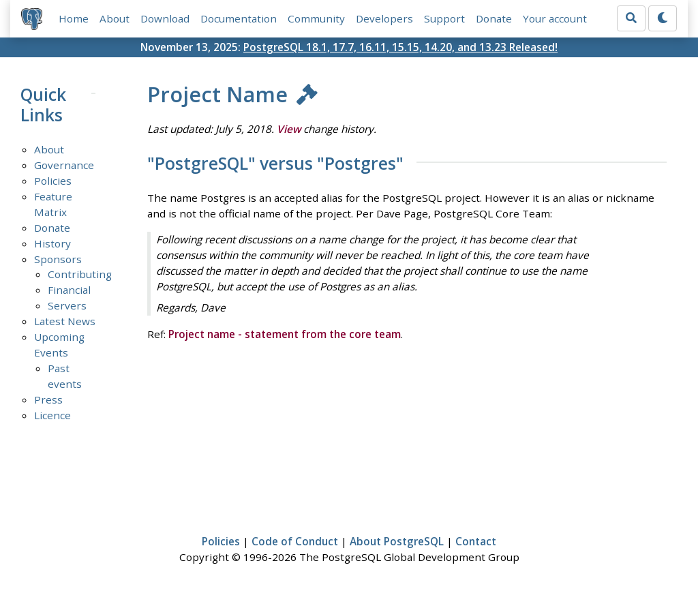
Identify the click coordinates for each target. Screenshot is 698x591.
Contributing (80, 274)
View (289, 129)
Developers (384, 18)
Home (74, 18)
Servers (67, 305)
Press (48, 399)
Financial (69, 290)
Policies (53, 180)
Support (444, 18)
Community (316, 18)
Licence (52, 415)
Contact (475, 541)
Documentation (238, 18)
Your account (555, 18)
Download (164, 18)
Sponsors (58, 259)
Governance (64, 165)
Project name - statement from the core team (284, 334)
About (115, 18)
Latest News (64, 321)
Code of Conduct (295, 541)
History (52, 243)
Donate (494, 18)
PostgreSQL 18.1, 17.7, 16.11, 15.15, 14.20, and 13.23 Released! (400, 47)
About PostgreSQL (397, 541)
